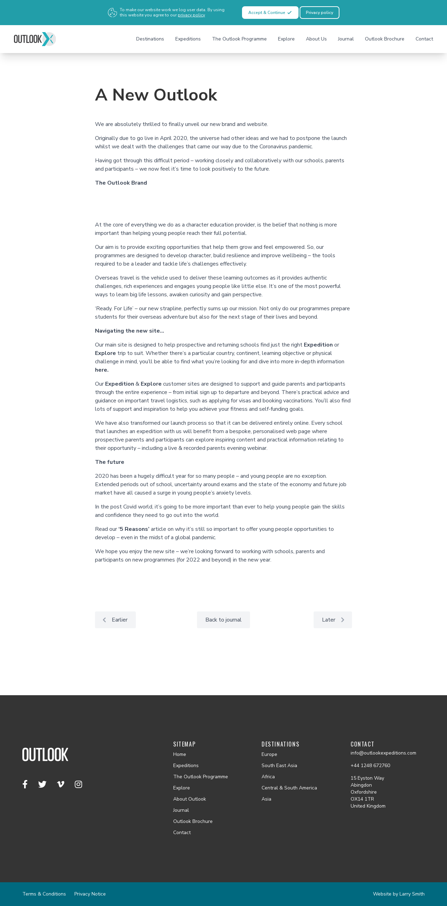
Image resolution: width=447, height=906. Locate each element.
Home (179, 754)
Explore (286, 39)
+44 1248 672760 (370, 765)
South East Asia (279, 765)
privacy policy (191, 15)
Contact (424, 39)
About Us (316, 39)
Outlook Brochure (384, 39)
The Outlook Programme (239, 39)
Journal (346, 39)
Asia (266, 799)
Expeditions (188, 39)
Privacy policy (319, 12)
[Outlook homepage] (35, 39)
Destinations (150, 39)
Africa (268, 776)
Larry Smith (412, 894)
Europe (269, 754)
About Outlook (189, 799)
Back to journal (223, 620)
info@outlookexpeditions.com (383, 753)
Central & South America (289, 788)
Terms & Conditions (44, 894)
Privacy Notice (90, 894)
